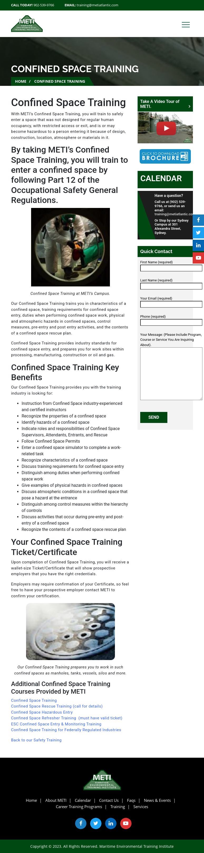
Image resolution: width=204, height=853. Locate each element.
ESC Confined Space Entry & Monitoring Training (56, 724)
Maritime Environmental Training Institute (136, 846)
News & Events (157, 800)
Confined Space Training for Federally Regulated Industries (66, 730)
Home (20, 81)
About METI (55, 800)
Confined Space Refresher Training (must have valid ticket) (66, 718)
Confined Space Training (34, 700)
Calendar (161, 178)
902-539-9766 (43, 5)
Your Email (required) (171, 301)
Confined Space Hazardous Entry (42, 712)
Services (140, 806)
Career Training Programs (79, 806)
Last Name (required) (171, 283)
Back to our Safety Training (36, 740)
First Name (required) (171, 265)
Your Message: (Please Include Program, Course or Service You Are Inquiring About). (171, 367)
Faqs (131, 800)
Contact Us (109, 800)
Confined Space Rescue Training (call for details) (57, 706)
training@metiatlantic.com (97, 5)
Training (117, 806)
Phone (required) (171, 320)
